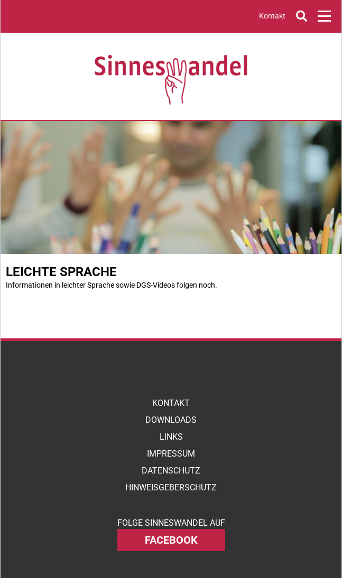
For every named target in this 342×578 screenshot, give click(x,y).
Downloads (171, 420)
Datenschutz (171, 471)
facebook (171, 540)
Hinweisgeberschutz (171, 487)
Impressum (171, 454)
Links (171, 437)
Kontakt (272, 16)
